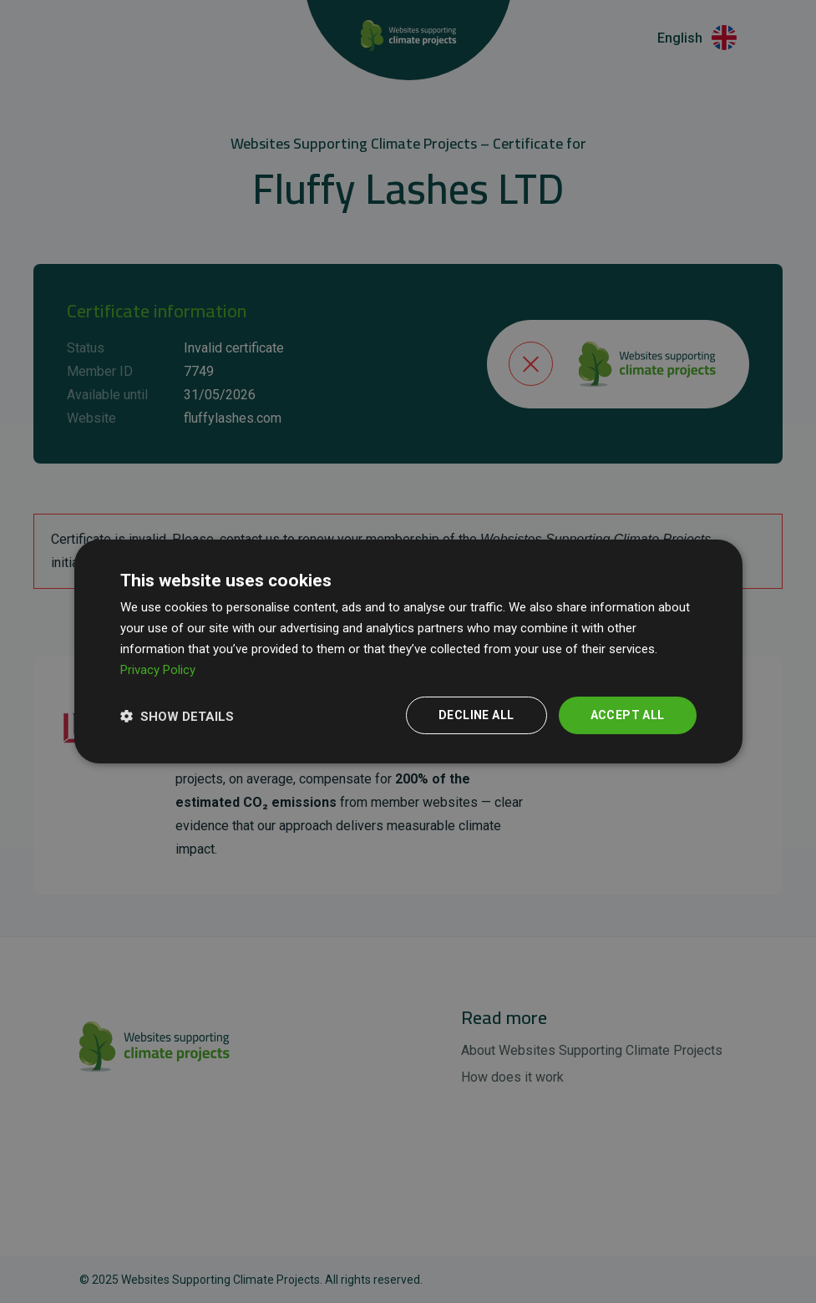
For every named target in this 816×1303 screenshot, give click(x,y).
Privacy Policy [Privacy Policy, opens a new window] (157, 669)
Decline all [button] (476, 715)
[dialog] (408, 651)
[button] (177, 716)
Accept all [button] (627, 715)
